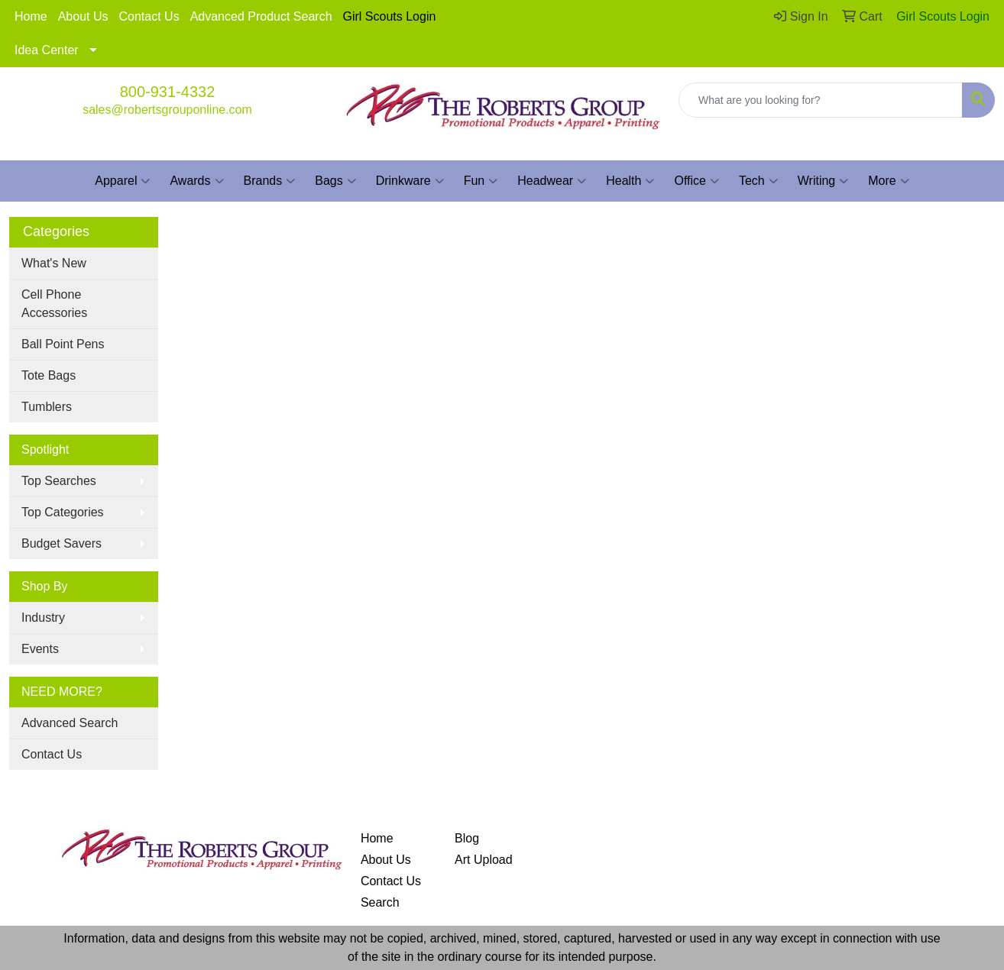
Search (380, 902)
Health (630, 181)
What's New (53, 263)
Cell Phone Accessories (54, 303)
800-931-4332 (167, 91)
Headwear (551, 181)
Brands (270, 181)
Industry (43, 617)
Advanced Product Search (261, 16)
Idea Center (47, 50)
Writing (823, 181)
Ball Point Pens (63, 344)
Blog (467, 838)
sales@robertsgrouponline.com (167, 109)
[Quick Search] (821, 100)
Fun (481, 181)
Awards (196, 181)
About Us (83, 16)
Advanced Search (69, 722)
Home (31, 16)
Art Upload (484, 859)
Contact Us (149, 16)
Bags (335, 181)
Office (696, 181)
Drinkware (410, 181)
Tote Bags (48, 375)
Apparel (122, 181)
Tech (758, 181)
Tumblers (46, 406)
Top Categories (62, 512)
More (888, 181)
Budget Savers (61, 543)
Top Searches (58, 480)
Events (40, 648)
